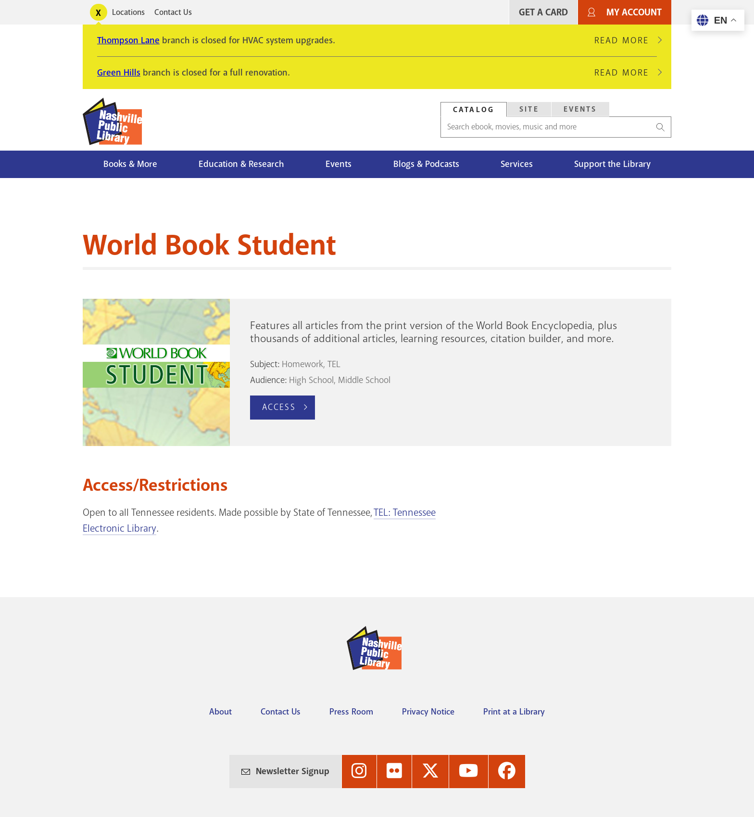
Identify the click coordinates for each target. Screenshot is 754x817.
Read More (625, 40)
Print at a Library (514, 711)
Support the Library (612, 164)
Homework (302, 364)
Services (517, 164)
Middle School (364, 380)
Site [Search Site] (529, 109)
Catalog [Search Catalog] (473, 110)
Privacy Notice (428, 711)
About (220, 711)
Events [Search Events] (580, 109)
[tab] (473, 109)
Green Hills (118, 72)
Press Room (351, 711)
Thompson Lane (128, 40)
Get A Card (543, 12)
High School (311, 380)
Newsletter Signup (292, 771)
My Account (634, 12)
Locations (128, 12)
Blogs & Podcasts (426, 164)
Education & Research (241, 164)
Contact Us (173, 12)
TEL (333, 364)
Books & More (130, 164)
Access (279, 407)
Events (339, 164)
